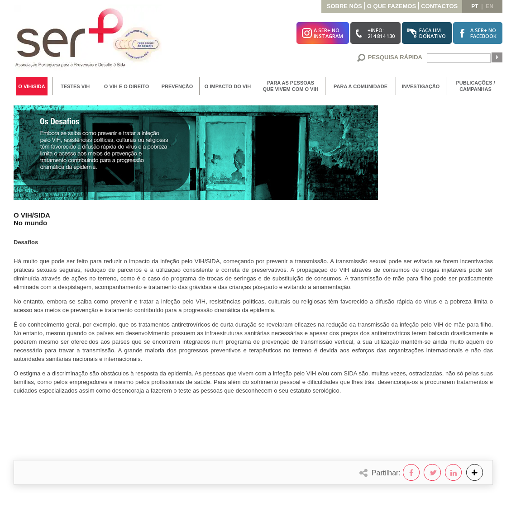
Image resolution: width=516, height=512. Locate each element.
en (489, 6)
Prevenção (177, 86)
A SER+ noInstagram (328, 33)
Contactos (439, 6)
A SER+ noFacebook (483, 33)
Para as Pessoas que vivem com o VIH (291, 86)
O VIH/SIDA (31, 86)
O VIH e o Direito (126, 86)
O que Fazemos (391, 6)
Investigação (421, 86)
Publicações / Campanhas (475, 86)
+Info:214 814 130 (381, 33)
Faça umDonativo (432, 33)
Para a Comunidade (360, 86)
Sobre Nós (344, 6)
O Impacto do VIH (228, 86)
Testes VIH (75, 86)
